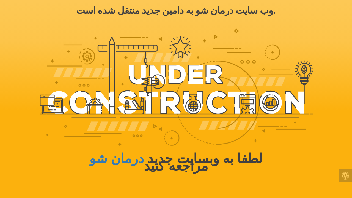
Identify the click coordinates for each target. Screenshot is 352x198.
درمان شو (116, 158)
